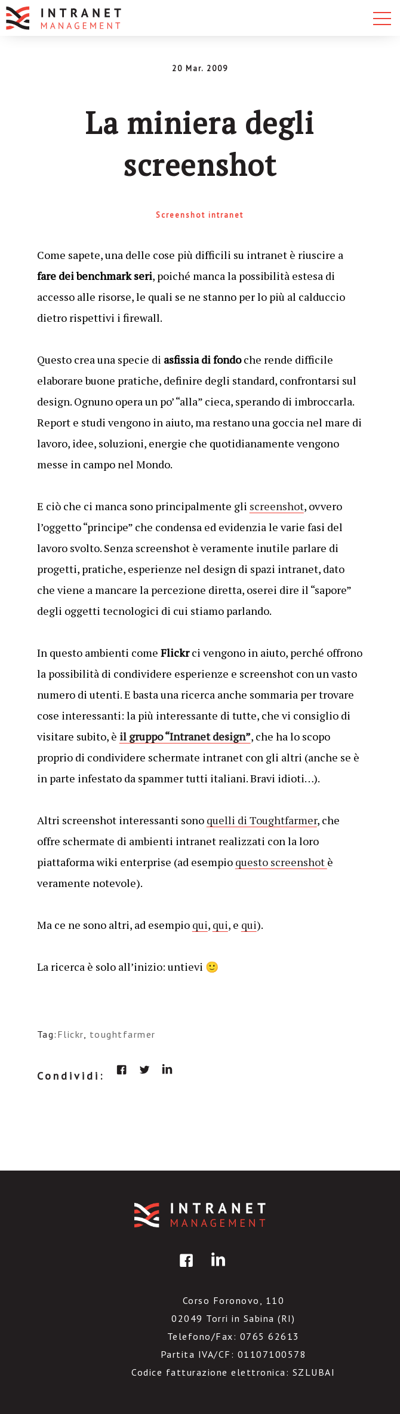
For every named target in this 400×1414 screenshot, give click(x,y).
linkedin (167, 1069)
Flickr (70, 1034)
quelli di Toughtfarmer (262, 820)
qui (200, 925)
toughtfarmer (123, 1034)
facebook (121, 1069)
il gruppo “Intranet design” (185, 736)
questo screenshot (281, 862)
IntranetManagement (200, 1215)
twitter (144, 1069)
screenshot (277, 506)
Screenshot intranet (200, 215)
